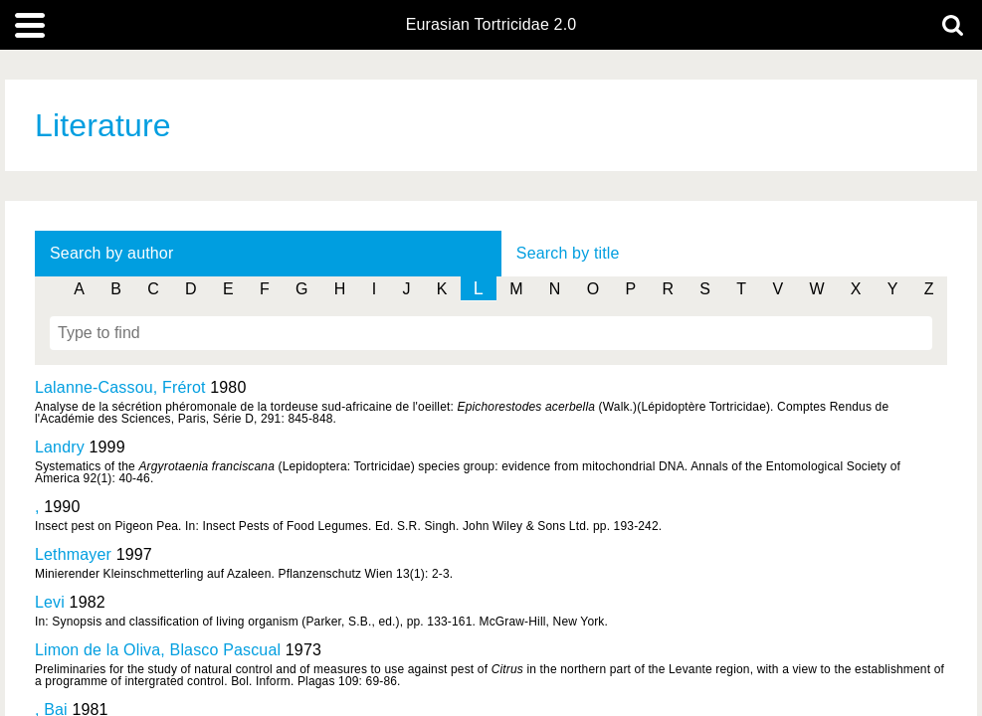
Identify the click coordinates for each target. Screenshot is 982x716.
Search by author (111, 253)
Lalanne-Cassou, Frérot (120, 387)
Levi (50, 602)
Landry (60, 447)
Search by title (568, 253)
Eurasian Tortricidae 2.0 (491, 25)
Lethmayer (73, 554)
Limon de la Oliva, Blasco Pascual (158, 649)
